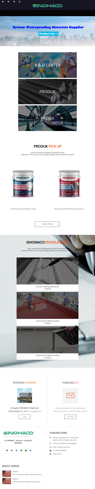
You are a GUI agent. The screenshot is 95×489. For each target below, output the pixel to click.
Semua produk (47, 224)
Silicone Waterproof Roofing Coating (23, 209)
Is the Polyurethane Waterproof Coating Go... (27, 482)
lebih (25, 417)
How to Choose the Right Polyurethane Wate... (27, 474)
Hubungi (70, 417)
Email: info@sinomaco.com (61, 447)
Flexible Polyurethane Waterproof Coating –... (69, 209)
